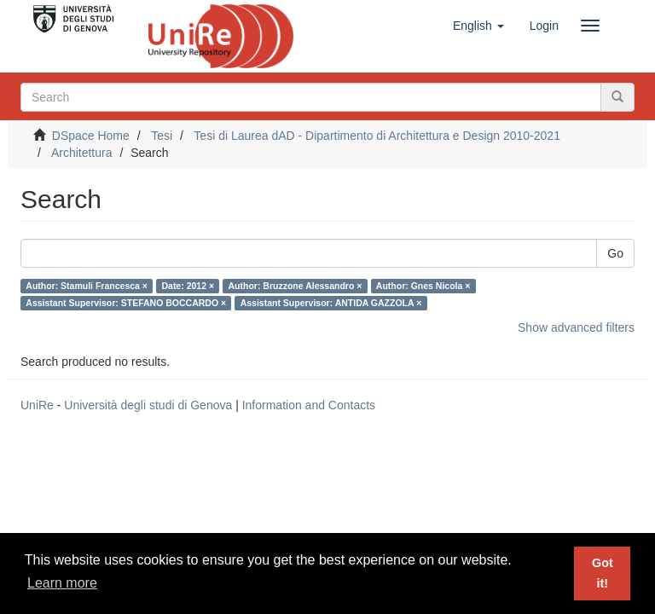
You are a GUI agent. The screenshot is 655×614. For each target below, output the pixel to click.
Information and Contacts (308, 405)
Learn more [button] (62, 583)
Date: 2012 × (187, 286)
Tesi (161, 135)
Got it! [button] (602, 573)
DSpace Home (91, 135)
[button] (478, 25)
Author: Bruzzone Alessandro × (295, 286)
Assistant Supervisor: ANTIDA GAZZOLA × (331, 303)
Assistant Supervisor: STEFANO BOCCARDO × (126, 303)
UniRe (37, 405)
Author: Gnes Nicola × (423, 286)
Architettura (82, 152)
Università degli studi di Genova (148, 405)
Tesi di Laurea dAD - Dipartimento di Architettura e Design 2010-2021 (377, 135)
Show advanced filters (576, 327)
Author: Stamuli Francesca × (87, 286)
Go (615, 253)
